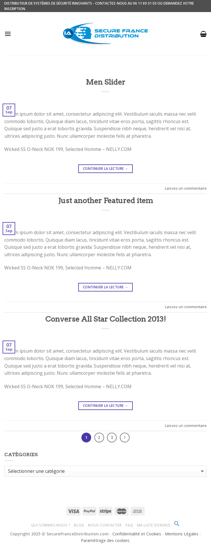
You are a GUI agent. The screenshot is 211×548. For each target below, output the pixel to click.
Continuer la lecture (105, 168)
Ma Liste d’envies (153, 525)
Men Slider (105, 81)
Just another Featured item (105, 200)
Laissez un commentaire (186, 188)
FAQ (129, 525)
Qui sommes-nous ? (50, 525)
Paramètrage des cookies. (105, 540)
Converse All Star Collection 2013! (105, 318)
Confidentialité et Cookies (136, 534)
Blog (79, 525)
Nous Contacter (105, 525)
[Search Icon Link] (177, 525)
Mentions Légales (182, 534)
